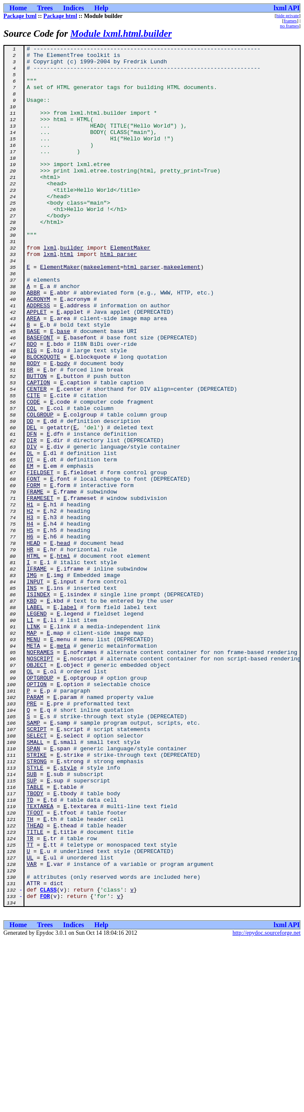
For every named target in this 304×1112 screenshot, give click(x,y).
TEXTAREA (40, 959)
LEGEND (37, 727)
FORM (33, 573)
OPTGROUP (40, 805)
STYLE (35, 912)
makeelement (101, 311)
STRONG (37, 905)
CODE (33, 473)
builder (71, 288)
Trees (45, 8)
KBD (31, 712)
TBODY (35, 943)
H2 (30, 604)
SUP (31, 928)
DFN (31, 512)
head (63, 643)
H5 (30, 627)
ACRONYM (38, 350)
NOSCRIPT (40, 781)
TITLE (35, 989)
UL (30, 1020)
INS (31, 697)
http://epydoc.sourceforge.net (266, 1105)
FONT (33, 566)
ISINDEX (38, 704)
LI (30, 735)
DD (30, 496)
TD (30, 951)
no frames (289, 25)
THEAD (35, 982)
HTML (33, 658)
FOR (45, 1066)
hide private (287, 15)
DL (30, 535)
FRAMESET (40, 589)
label (68, 720)
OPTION (37, 812)
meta (63, 766)
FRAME (35, 581)
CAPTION (38, 450)
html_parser (118, 296)
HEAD (33, 643)
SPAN (33, 889)
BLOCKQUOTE (43, 419)
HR (30, 650)
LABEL (35, 720)
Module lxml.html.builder (121, 33)
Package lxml (19, 16)
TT (30, 1005)
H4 (30, 620)
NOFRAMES (40, 774)
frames (290, 20)
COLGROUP (40, 489)
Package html (60, 16)
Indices (73, 8)
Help (101, 8)
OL (30, 797)
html (66, 296)
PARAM (35, 828)
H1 (30, 597)
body (63, 427)
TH (30, 974)
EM (30, 550)
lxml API (287, 8)
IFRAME (37, 674)
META (33, 766)
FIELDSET (40, 558)
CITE (33, 466)
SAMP (33, 858)
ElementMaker (130, 288)
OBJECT (37, 789)
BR (30, 435)
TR (30, 997)
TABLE (35, 936)
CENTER (37, 458)
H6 (30, 635)
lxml (50, 288)
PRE (31, 835)
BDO (31, 404)
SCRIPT (37, 866)
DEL (31, 504)
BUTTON (37, 442)
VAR (31, 1028)
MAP (31, 751)
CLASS (48, 1059)
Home (18, 8)
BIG (31, 412)
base (63, 388)
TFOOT (35, 966)
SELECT (37, 874)
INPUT (35, 689)
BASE (33, 388)
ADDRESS (38, 358)
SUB (31, 920)
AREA (33, 373)
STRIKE (37, 897)
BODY (33, 427)
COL (31, 481)
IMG (31, 681)
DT (30, 543)
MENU (33, 758)
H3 (30, 612)
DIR (31, 519)
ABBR (33, 342)
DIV (31, 527)
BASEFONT (40, 396)
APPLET (37, 365)
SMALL (35, 882)
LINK (33, 743)
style (68, 912)
